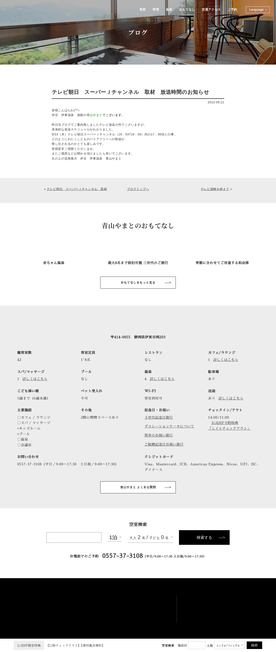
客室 (142, 9)
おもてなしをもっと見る (138, 282)
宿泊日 (182, 645)
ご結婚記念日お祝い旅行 (164, 444)
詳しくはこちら (226, 360)
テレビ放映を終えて (215, 189)
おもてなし (187, 9)
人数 (210, 645)
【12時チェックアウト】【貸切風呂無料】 (59, 645)
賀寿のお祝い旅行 (158, 435)
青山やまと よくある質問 (138, 487)
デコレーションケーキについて (169, 426)
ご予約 (232, 9)
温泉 (168, 9)
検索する (204, 538)
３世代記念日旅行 (158, 417)
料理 (155, 9)
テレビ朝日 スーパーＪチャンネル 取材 (77, 189)
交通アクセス (211, 9)
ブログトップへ (138, 189)
